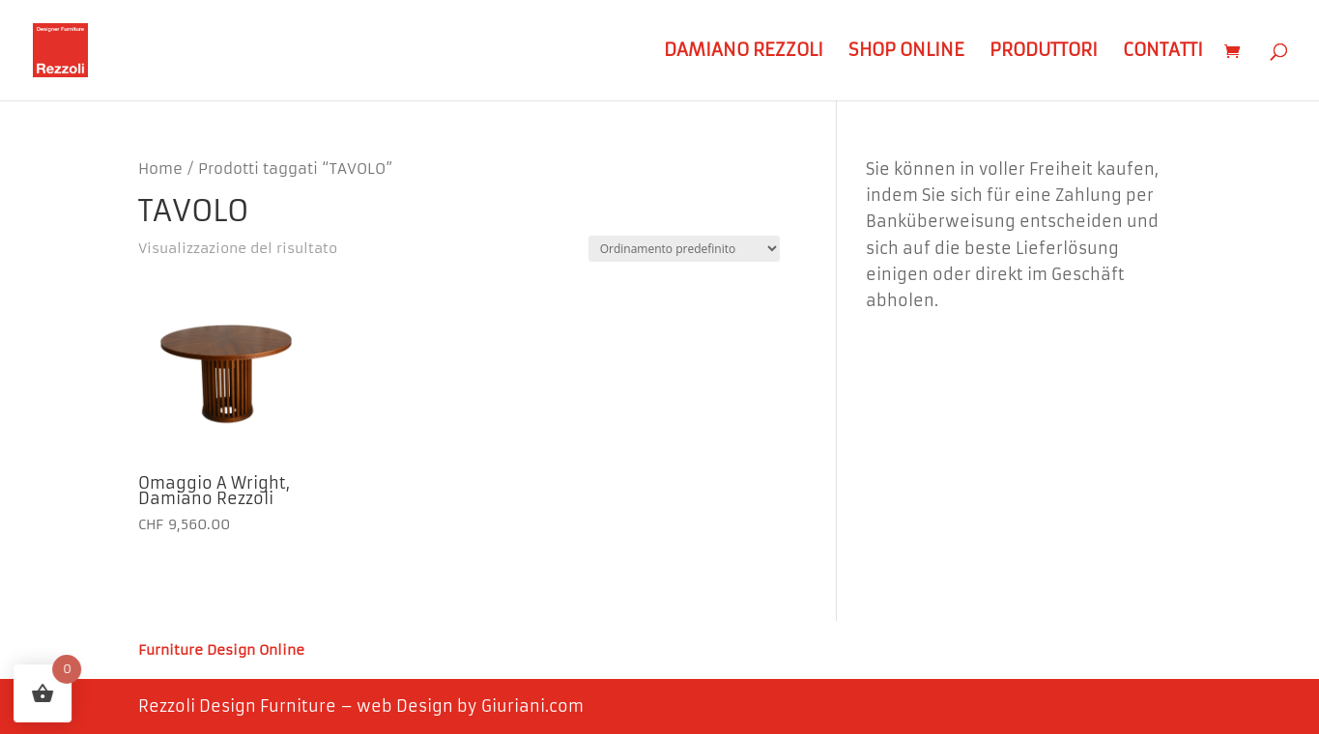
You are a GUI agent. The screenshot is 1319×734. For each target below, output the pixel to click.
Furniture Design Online (221, 651)
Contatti (1163, 52)
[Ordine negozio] (684, 249)
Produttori (1043, 52)
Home (160, 169)
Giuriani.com (532, 706)
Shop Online (906, 52)
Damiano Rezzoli (743, 52)
